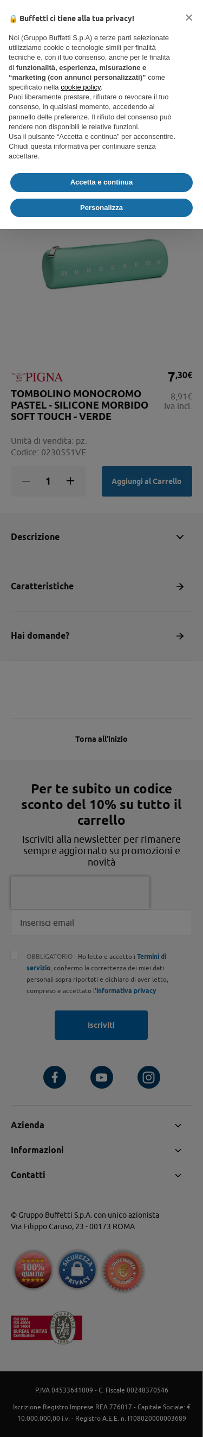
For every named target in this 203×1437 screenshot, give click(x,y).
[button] (189, 17)
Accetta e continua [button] (101, 182)
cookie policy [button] (80, 87)
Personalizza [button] (101, 208)
